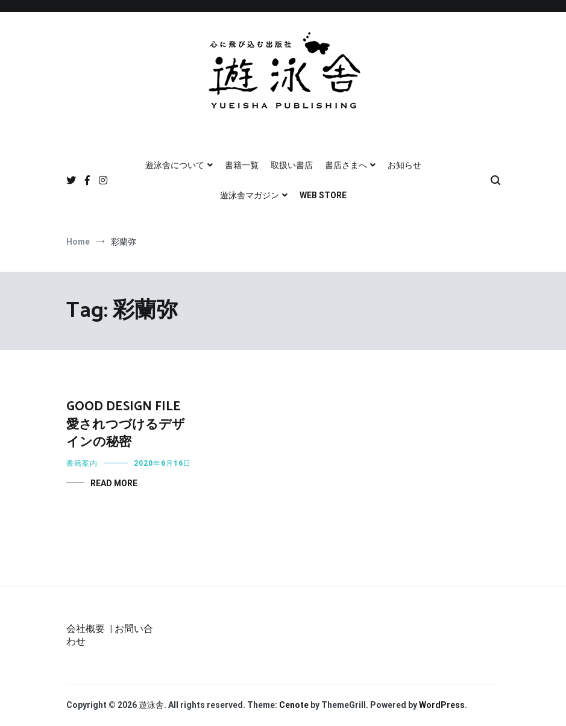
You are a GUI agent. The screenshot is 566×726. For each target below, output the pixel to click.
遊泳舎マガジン (249, 195)
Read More (113, 483)
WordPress (442, 705)
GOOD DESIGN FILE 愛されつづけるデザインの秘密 (125, 424)
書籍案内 (82, 463)
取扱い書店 (292, 165)
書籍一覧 (242, 165)
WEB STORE (323, 195)
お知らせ (404, 165)
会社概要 (85, 628)
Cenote (294, 705)
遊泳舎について (174, 165)
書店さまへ (346, 165)
